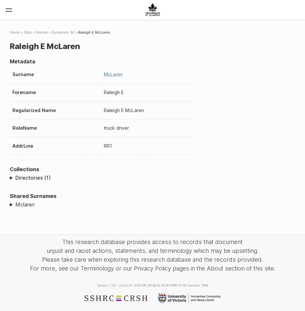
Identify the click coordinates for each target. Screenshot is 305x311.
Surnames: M (63, 32)
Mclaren (25, 204)
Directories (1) (33, 177)
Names (42, 32)
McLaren (113, 74)
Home (15, 32)
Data (28, 32)
